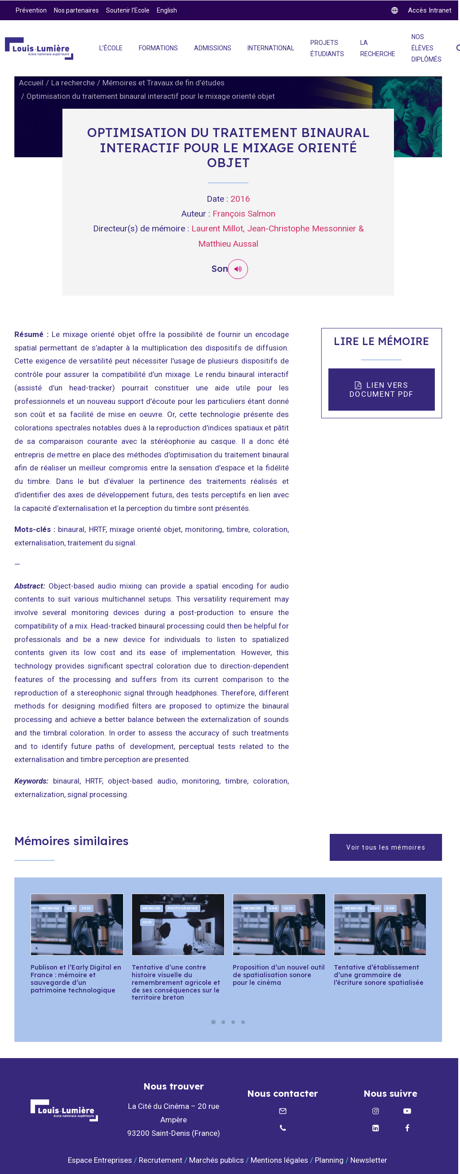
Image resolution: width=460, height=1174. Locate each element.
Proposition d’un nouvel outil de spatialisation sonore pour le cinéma (279, 975)
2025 (86, 908)
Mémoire (50, 908)
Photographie (183, 908)
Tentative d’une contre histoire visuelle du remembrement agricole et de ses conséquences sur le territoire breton (176, 982)
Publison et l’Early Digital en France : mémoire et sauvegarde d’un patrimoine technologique (76, 978)
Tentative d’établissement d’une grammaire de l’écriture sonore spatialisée (379, 975)
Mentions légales (279, 1159)
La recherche (73, 82)
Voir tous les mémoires (385, 847)
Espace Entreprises (100, 1159)
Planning (329, 1159)
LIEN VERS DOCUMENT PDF (381, 390)
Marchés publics (216, 1159)
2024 (375, 908)
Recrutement (160, 1159)
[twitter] (421, 10)
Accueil (31, 82)
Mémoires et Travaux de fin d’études (163, 82)
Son (70, 908)
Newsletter (369, 1159)
